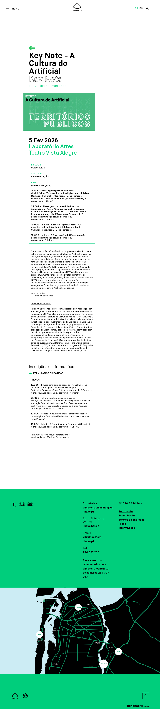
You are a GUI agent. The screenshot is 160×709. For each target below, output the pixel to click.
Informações (127, 528)
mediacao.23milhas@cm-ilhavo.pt (53, 437)
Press (122, 523)
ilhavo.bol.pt (91, 526)
